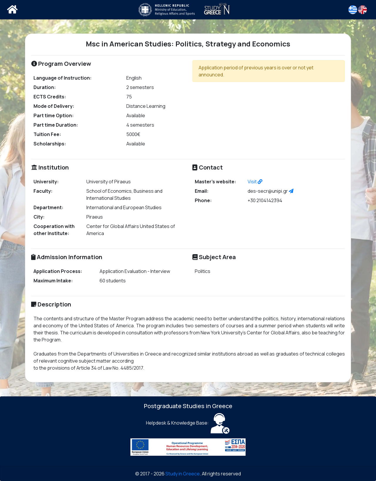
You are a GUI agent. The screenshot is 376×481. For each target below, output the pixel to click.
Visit (255, 181)
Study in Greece (182, 473)
